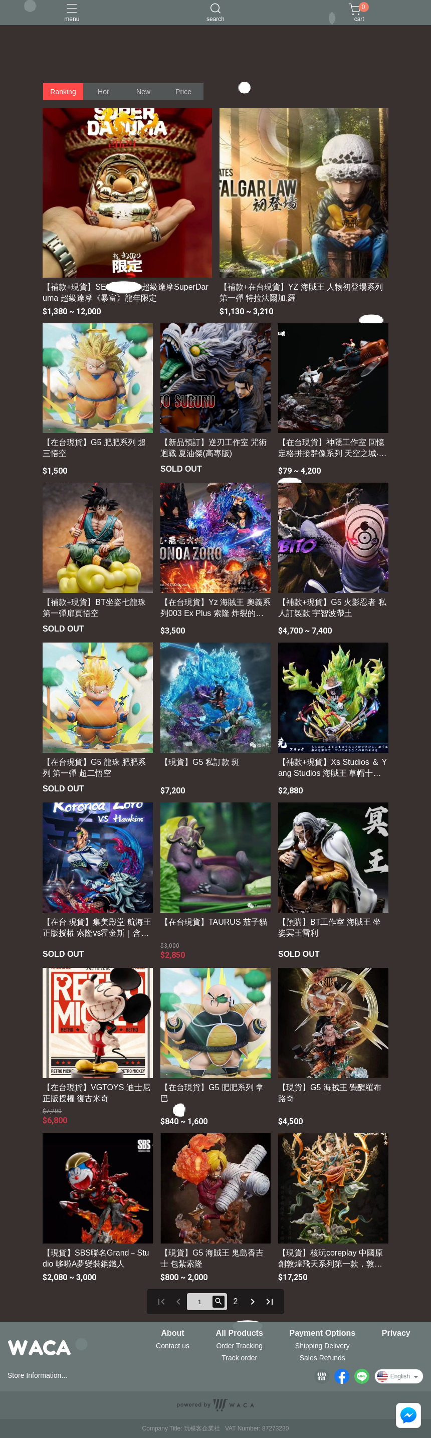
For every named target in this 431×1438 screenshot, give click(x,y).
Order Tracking (239, 1345)
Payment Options (323, 1333)
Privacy (396, 1333)
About (172, 1333)
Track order (239, 1357)
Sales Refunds (322, 1357)
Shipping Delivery (322, 1345)
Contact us (172, 1345)
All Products (239, 1333)
